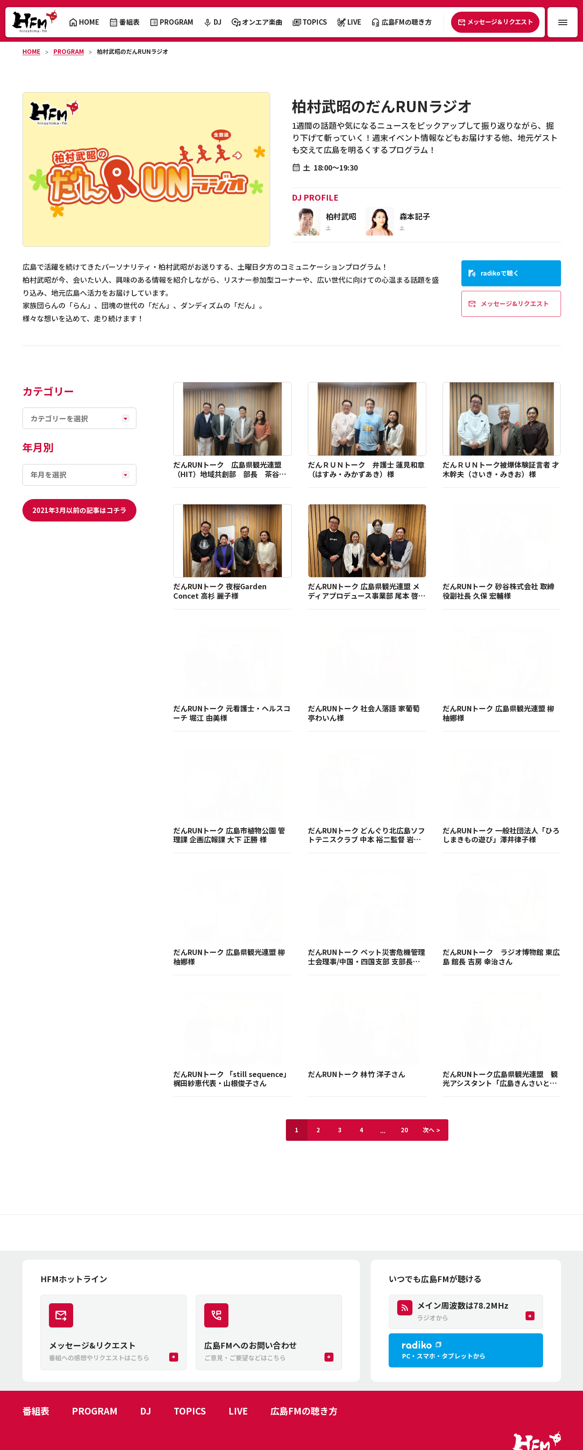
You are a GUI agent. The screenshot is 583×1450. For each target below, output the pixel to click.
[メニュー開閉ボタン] (563, 22)
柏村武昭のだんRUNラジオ (132, 51)
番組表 (35, 1410)
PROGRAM (68, 51)
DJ (145, 1410)
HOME (31, 51)
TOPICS (190, 1410)
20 (404, 1130)
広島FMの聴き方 (304, 1410)
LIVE (238, 1410)
